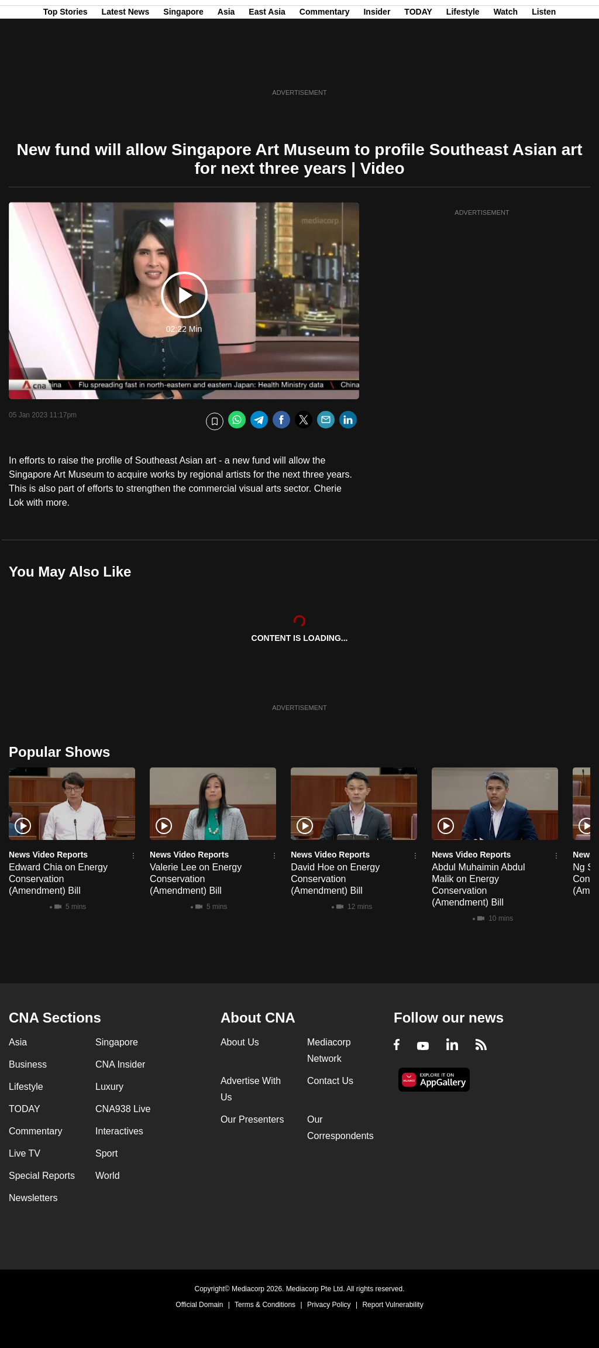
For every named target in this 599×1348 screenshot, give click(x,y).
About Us (240, 1042)
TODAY (418, 66)
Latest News (126, 66)
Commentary (325, 66)
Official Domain (199, 1305)
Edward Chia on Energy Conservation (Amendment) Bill (58, 879)
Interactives (119, 1131)
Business (28, 1064)
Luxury (109, 1087)
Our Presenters (252, 1119)
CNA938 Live (122, 1109)
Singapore (183, 66)
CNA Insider (120, 1064)
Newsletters (33, 1198)
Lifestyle (463, 66)
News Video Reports (48, 854)
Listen (544, 66)
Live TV (24, 1153)
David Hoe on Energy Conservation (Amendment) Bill (335, 879)
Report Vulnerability (392, 1305)
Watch (506, 66)
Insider (376, 66)
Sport (106, 1153)
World (107, 1176)
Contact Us (330, 1081)
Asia (226, 66)
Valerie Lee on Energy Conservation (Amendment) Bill (196, 879)
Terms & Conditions (265, 1305)
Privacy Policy (329, 1305)
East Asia (267, 66)
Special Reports (42, 1176)
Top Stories (65, 66)
